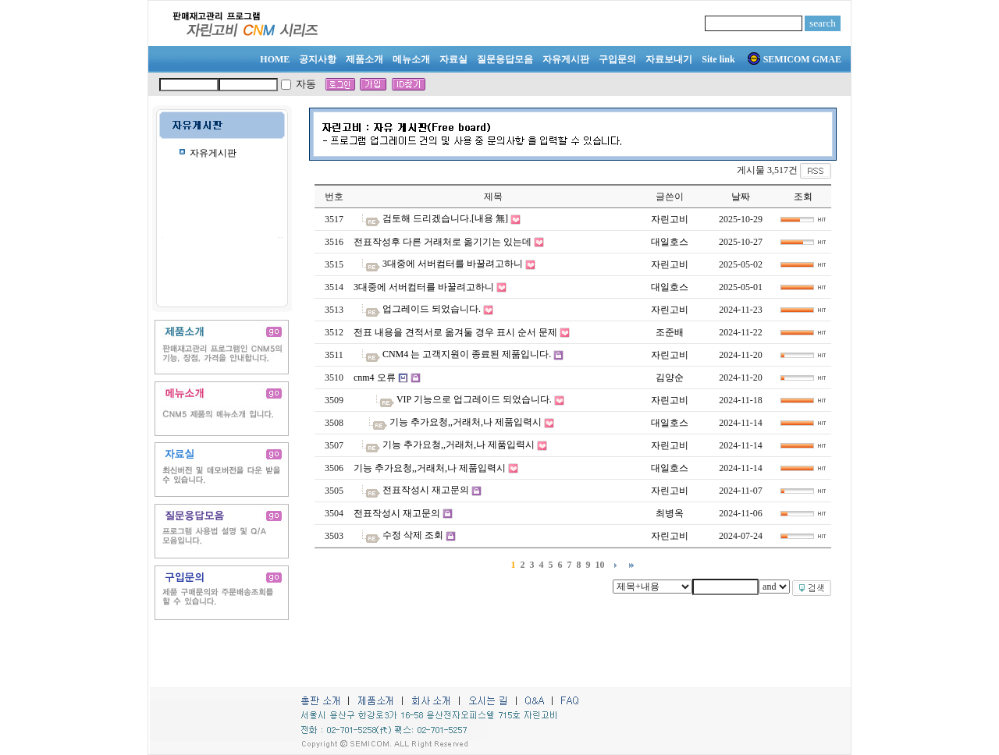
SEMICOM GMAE (794, 59)
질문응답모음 (505, 59)
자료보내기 (668, 59)
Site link (718, 59)
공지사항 (317, 59)
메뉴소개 (411, 59)
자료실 (453, 59)
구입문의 (617, 59)
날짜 (740, 196)
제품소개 (364, 59)
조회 (803, 196)
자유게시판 (565, 59)
